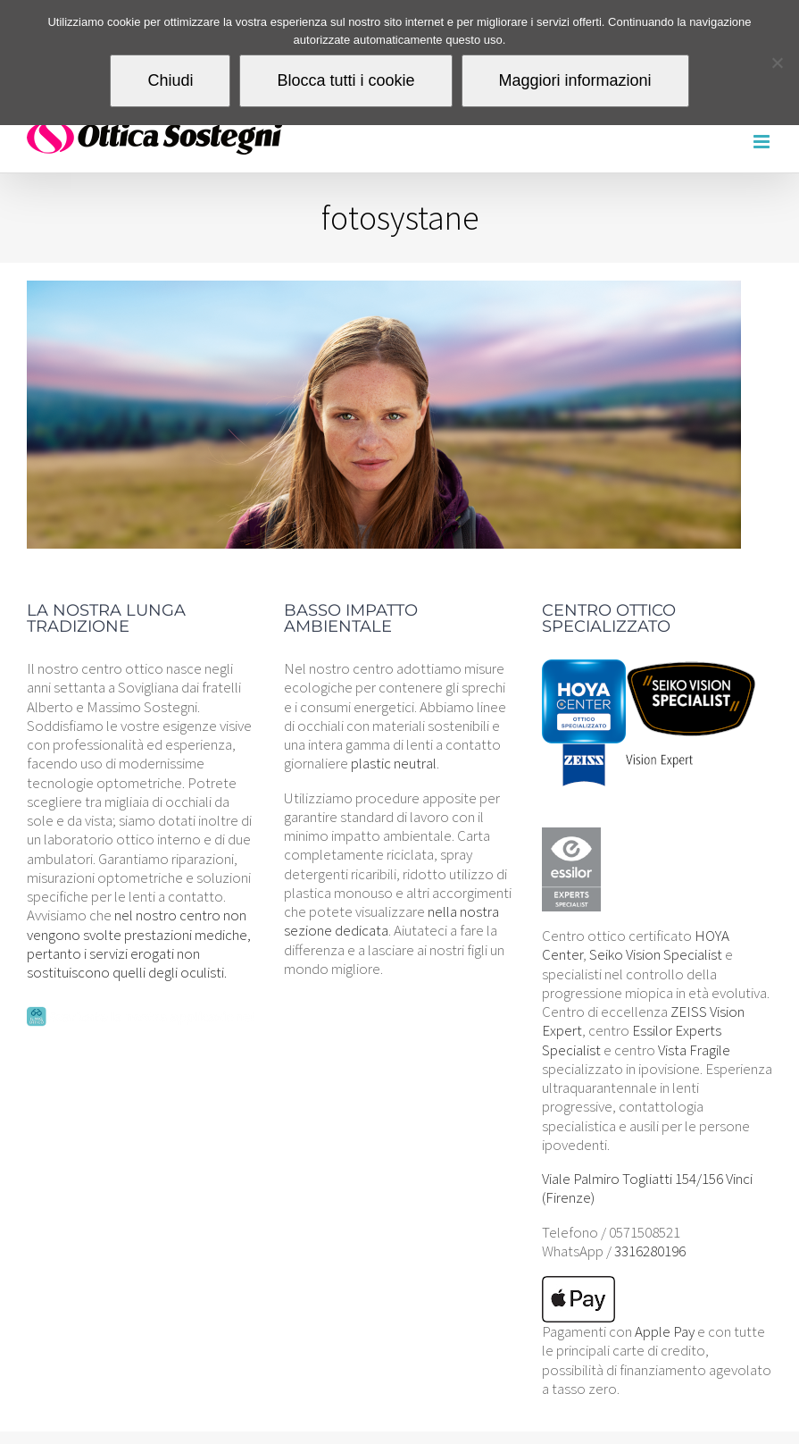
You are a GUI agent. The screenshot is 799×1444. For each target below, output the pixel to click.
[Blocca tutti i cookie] (777, 62)
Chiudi (170, 80)
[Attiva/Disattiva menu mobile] (762, 141)
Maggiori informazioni (575, 80)
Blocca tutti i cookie (345, 80)
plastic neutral (394, 763)
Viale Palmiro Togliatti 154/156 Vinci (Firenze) (647, 1188)
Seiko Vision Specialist (655, 954)
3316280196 (650, 1251)
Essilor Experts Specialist (631, 1039)
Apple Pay (665, 1331)
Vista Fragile (694, 1050)
